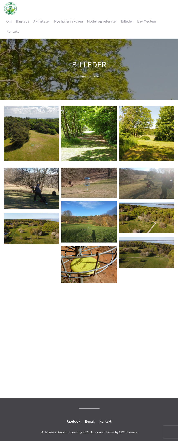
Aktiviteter (41, 21)
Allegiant (97, 432)
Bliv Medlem (146, 21)
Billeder (127, 21)
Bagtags (22, 21)
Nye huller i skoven (68, 21)
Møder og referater (102, 21)
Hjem (82, 76)
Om (9, 21)
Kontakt (12, 31)
